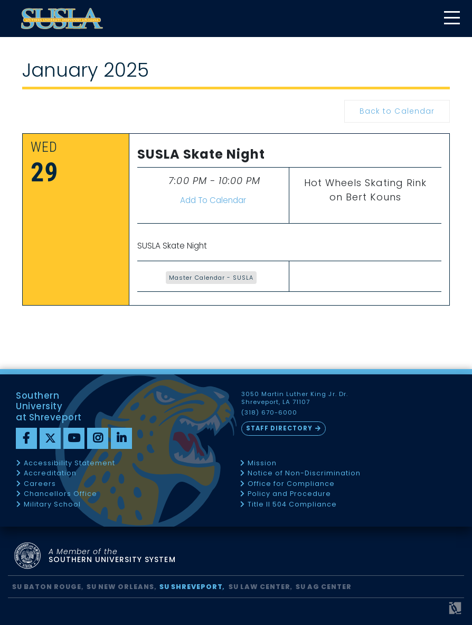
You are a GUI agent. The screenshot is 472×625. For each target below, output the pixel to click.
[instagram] (97, 438)
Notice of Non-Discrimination (304, 473)
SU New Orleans (120, 586)
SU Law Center (259, 586)
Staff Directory (279, 428)
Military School (52, 505)
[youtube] (73, 438)
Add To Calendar (213, 200)
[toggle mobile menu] (451, 19)
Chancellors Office (60, 494)
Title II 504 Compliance (292, 505)
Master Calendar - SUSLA (211, 277)
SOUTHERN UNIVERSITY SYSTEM (112, 556)
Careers (40, 484)
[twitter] (50, 438)
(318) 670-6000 (269, 413)
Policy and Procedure (289, 494)
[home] (62, 18)
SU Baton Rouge (46, 586)
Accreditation (50, 473)
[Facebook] (26, 438)
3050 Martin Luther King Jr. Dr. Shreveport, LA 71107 (294, 398)
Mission (262, 463)
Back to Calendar (397, 111)
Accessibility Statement (69, 463)
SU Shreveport (191, 586)
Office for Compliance (291, 484)
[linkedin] (121, 438)
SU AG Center (324, 586)
